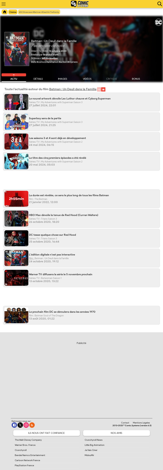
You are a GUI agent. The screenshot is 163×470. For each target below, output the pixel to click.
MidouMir (89, 455)
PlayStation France (24, 465)
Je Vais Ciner (91, 450)
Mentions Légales (141, 423)
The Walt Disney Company (28, 440)
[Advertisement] (83, 181)
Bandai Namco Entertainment (30, 455)
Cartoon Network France (27, 460)
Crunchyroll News (94, 440)
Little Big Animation (94, 445)
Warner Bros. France (25, 445)
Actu (14, 78)
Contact (125, 423)
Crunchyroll (21, 450)
